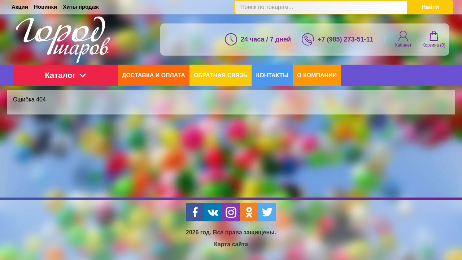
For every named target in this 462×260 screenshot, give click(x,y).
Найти (430, 7)
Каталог (65, 75)
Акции (20, 7)
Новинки (45, 7)
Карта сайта (231, 244)
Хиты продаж (81, 7)
